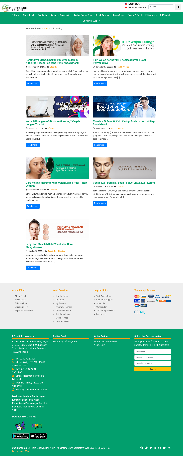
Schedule (100, 303)
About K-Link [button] (29, 15)
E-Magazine (151, 15)
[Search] (161, 6)
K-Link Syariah (103, 15)
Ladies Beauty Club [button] (83, 15)
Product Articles (117, 128)
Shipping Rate (21, 303)
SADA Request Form (105, 310)
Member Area (62, 318)
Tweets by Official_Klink (65, 341)
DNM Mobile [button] (166, 15)
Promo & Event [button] (135, 15)
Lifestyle (53, 67)
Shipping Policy (21, 307)
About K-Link (20, 296)
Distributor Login (63, 314)
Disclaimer (101, 314)
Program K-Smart (64, 307)
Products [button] (43, 15)
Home (17, 15)
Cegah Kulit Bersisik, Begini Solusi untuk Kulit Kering (124, 182)
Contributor (101, 307)
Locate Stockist (62, 321)
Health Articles (123, 67)
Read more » (32, 83)
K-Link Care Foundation (105, 341)
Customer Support (91, 21)
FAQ (27, 451)
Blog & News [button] (119, 15)
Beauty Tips (52, 251)
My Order (60, 300)
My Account (61, 303)
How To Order (62, 296)
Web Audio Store (63, 310)
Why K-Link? (20, 300)
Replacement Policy (24, 310)
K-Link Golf (99, 345)
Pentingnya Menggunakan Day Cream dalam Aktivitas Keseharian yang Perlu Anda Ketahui (52, 61)
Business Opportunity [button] (60, 15)
